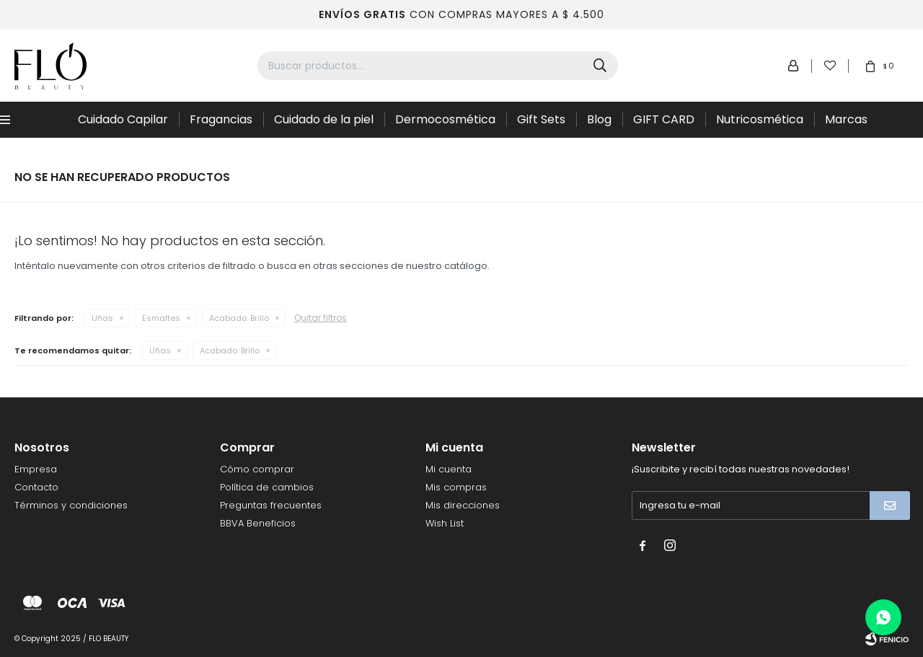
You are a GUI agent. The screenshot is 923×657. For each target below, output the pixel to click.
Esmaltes (161, 318)
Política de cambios (267, 487)
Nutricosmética (759, 119)
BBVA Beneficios (258, 523)
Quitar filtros (320, 318)
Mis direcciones (462, 505)
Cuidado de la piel (324, 119)
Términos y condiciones (71, 505)
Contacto (36, 487)
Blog (599, 119)
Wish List (444, 523)
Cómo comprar (257, 469)
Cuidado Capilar (123, 119)
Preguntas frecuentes (271, 505)
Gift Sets (541, 119)
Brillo (239, 318)
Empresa (35, 469)
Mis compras (456, 487)
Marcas (846, 119)
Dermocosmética (445, 119)
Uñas (102, 318)
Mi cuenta (448, 469)
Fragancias (221, 119)
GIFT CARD (663, 119)
